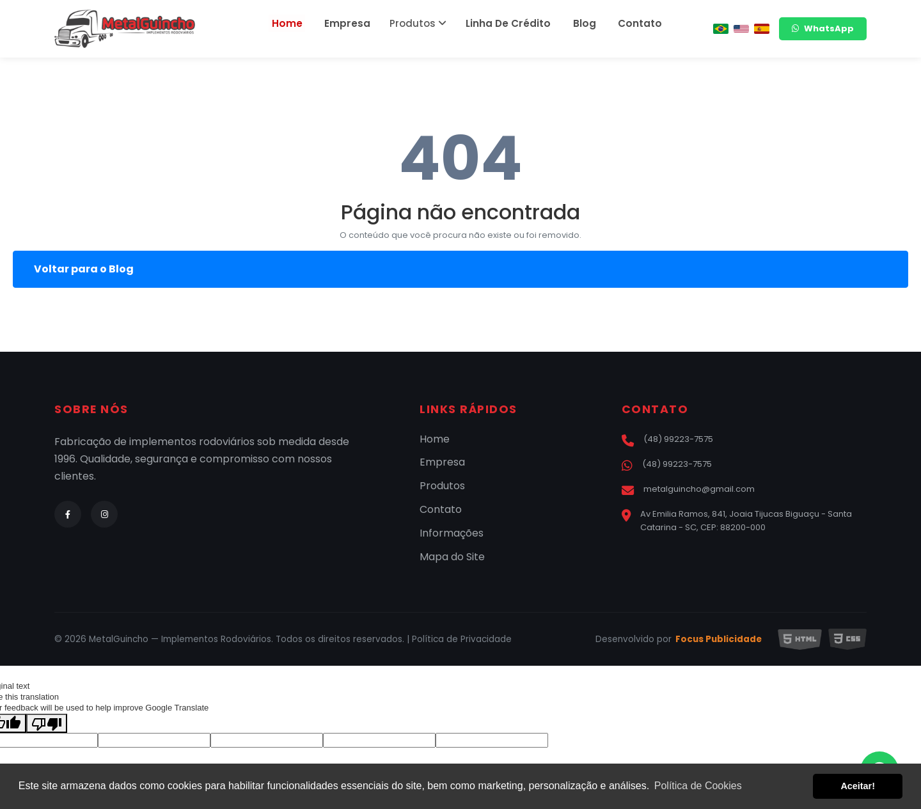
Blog (575, 23)
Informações (452, 533)
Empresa (355, 23)
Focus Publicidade (718, 639)
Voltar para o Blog (84, 269)
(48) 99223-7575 (667, 439)
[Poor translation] (46, 723)
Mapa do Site (452, 557)
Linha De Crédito (507, 23)
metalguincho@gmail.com (688, 489)
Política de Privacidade (462, 639)
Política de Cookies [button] (698, 785)
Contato (623, 23)
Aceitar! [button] (857, 786)
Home (302, 23)
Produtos (421, 23)
